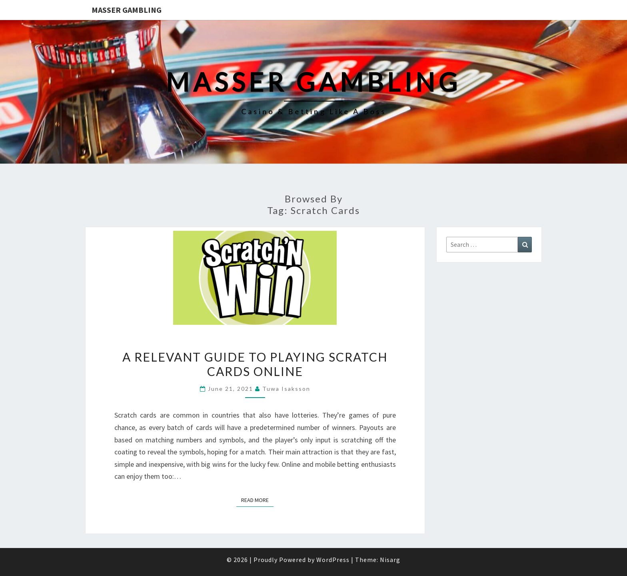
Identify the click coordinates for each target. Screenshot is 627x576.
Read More (257, 500)
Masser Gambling (127, 10)
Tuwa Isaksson (286, 388)
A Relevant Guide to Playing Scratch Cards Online (255, 364)
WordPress (332, 560)
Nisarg (390, 560)
